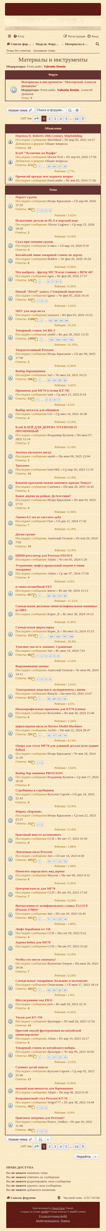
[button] (36, 119)
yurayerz (53, 315)
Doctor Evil (55, 157)
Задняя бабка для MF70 (33, 942)
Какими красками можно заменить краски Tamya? (53, 483)
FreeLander (34, 66)
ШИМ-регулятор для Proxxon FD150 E (44, 555)
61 (59, 698)
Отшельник (55, 984)
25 (59, 380)
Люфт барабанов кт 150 (32, 929)
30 (54, 166)
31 (59, 166)
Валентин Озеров (59, 963)
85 (61, 320)
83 (50, 320)
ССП (50, 838)
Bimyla (52, 693)
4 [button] (61, 118)
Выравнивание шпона (32, 666)
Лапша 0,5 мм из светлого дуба (38, 517)
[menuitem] (18, 36)
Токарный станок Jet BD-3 (35, 330)
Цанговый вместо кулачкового (38, 834)
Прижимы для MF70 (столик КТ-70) (42, 390)
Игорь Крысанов (59, 201)
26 (65, 380)
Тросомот (22, 465)
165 (64, 339)
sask (50, 394)
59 (49, 698)
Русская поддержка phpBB (53, 1216)
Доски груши (25, 534)
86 (66, 320)
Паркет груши (26, 197)
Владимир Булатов (60, 435)
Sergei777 (54, 1102)
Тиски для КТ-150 (28, 1017)
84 (56, 320)
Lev (50, 414)
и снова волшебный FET (33, 586)
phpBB (44, 1211)
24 (54, 380)
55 (49, 595)
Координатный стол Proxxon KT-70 (41, 1098)
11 (54, 861)
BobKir (52, 259)
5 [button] (66, 118)
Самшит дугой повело (31, 1067)
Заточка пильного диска (33, 452)
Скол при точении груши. (34, 242)
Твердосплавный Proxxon (34, 350)
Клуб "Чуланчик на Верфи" (36, 153)
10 (49, 861)
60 (54, 698)
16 (49, 735)
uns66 (51, 334)
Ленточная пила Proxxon (33, 852)
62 (65, 698)
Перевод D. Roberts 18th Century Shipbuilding (48, 136)
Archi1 (52, 730)
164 (58, 339)
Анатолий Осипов (59, 538)
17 (54, 735)
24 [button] (77, 118)
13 (65, 861)
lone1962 (53, 469)
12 (59, 861)
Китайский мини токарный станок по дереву (49, 255)
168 (71, 636)
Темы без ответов (18, 50)
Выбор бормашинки (30, 371)
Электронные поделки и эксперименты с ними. (50, 689)
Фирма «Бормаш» (28, 811)
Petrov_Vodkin (57, 1122)
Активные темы (44, 50)
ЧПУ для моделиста (30, 311)
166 (71, 339)
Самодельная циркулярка (34, 627)
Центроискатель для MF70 (35, 888)
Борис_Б (53, 614)
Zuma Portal (58, 1208)
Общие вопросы (56, 144)
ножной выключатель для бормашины (44, 1088)
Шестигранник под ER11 (34, 1000)
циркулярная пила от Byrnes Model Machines (48, 726)
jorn (50, 1004)
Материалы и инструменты (53, 59)
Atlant (51, 559)
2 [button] (49, 118)
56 (54, 595)
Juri (49, 375)
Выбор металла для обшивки (37, 410)
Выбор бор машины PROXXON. (39, 773)
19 (65, 735)
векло (51, 590)
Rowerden (54, 713)
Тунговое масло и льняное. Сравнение (43, 647)
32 (65, 166)
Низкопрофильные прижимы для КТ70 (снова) (50, 709)
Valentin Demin (55, 66)
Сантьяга (53, 487)
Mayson (52, 875)
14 (65, 919)
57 (59, 595)
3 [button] (55, 118)
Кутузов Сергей (58, 794)
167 (64, 636)
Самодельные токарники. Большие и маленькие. (51, 981)
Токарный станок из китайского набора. (45, 1048)
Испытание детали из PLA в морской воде (46, 220)
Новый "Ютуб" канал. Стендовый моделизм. (49, 291)
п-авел (51, 245)
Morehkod (54, 140)
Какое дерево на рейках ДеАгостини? (43, 496)
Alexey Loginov (58, 224)
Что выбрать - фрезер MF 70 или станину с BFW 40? (54, 272)
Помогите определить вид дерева (40, 871)
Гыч (50, 521)
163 (51, 339)
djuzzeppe (54, 1021)
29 (49, 166)
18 (59, 735)
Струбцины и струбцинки (34, 790)
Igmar (51, 295)
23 (49, 380)
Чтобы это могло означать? (35, 959)
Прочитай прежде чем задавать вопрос (44, 176)
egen (50, 276)
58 (65, 595)
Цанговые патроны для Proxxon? (40, 1118)
